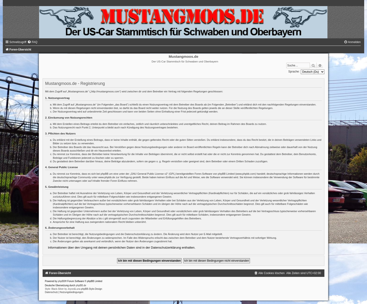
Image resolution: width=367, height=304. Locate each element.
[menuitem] (32, 42)
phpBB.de (81, 285)
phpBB (61, 281)
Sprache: (294, 71)
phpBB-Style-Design (91, 289)
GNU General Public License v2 (149, 173)
